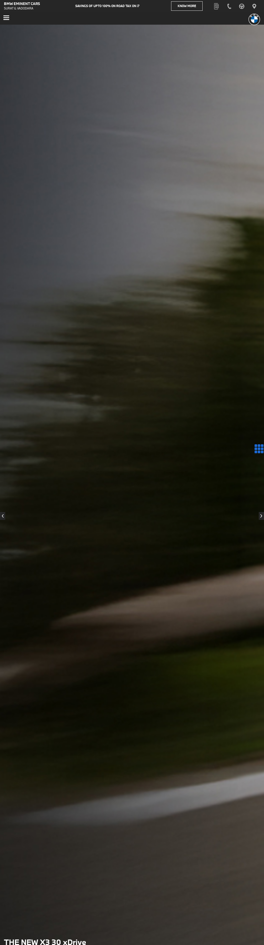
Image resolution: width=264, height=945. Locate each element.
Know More (192, 6)
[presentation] (2, 517)
